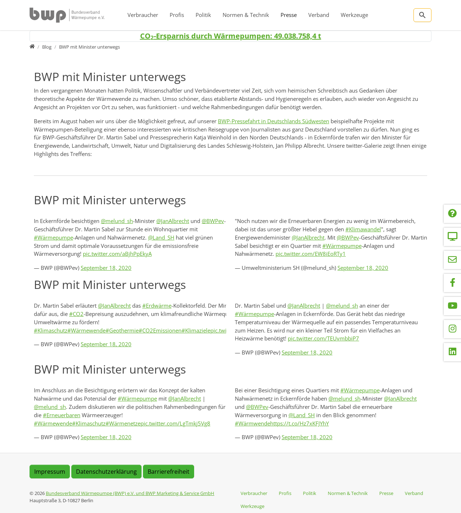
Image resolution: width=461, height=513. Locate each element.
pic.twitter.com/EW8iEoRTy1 (311, 253)
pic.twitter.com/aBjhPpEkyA (117, 253)
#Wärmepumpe (53, 237)
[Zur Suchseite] (422, 15)
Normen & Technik (246, 14)
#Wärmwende (252, 423)
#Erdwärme (156, 305)
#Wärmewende (86, 330)
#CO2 (76, 313)
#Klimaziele (196, 330)
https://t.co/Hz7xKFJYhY (299, 423)
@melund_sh (117, 220)
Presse (289, 14)
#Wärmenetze (123, 423)
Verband (318, 14)
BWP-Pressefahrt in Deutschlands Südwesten (273, 121)
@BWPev (213, 220)
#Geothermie (122, 330)
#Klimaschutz (50, 330)
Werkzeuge (354, 14)
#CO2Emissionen (160, 330)
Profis (177, 14)
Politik (203, 14)
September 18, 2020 (106, 267)
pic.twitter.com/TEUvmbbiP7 (323, 338)
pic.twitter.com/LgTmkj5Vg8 (175, 423)
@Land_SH (161, 237)
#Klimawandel (363, 229)
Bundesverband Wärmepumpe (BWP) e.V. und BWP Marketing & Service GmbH (130, 493)
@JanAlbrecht (172, 220)
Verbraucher (142, 14)
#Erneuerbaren (61, 415)
